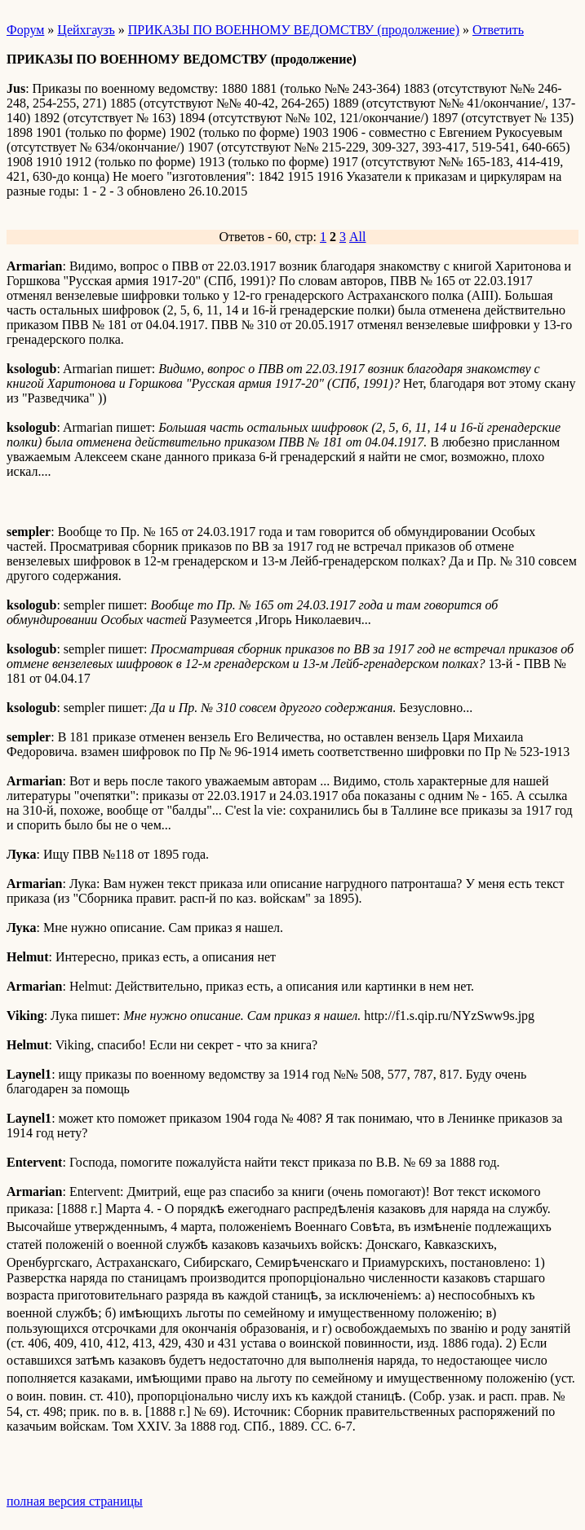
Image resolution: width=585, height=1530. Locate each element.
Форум (25, 30)
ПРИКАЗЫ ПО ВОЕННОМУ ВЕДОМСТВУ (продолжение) (293, 30)
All (357, 237)
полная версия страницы (75, 1501)
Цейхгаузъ (85, 30)
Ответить (498, 30)
